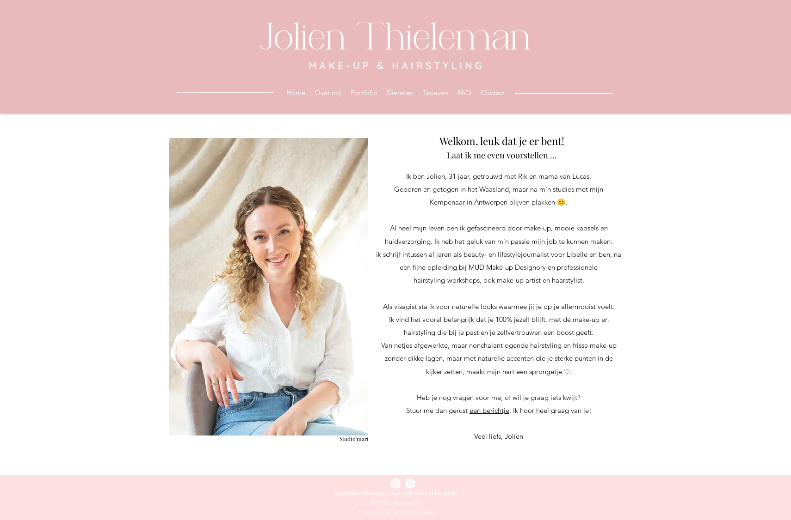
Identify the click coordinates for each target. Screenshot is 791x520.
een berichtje (489, 410)
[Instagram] (395, 483)
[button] (400, 93)
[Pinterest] (410, 483)
